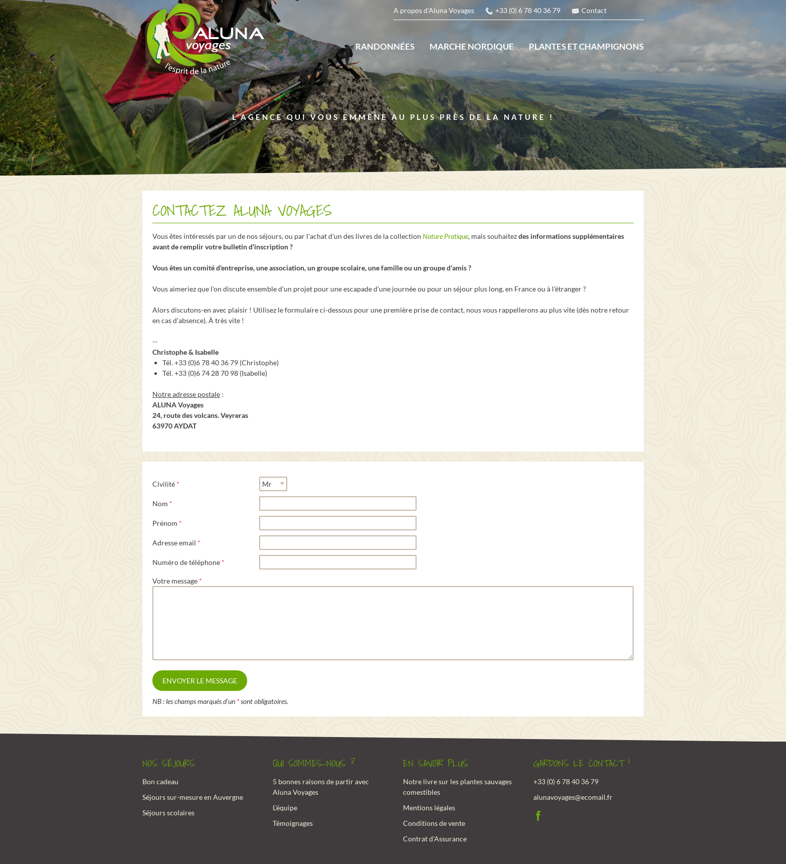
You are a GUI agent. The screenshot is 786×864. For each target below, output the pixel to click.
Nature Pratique (445, 236)
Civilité (163, 484)
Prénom (164, 523)
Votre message (175, 581)
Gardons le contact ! (581, 764)
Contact (594, 10)
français (624, 13)
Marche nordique (472, 46)
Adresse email (174, 542)
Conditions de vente (434, 823)
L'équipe (285, 807)
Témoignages (293, 823)
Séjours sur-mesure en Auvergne (192, 797)
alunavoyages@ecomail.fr (573, 797)
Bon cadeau (160, 781)
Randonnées (385, 46)
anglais (638, 13)
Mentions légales (429, 807)
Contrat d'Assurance (435, 838)
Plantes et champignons (586, 46)
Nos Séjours (168, 764)
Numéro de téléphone (186, 562)
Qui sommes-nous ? (314, 764)
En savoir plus (435, 764)
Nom (160, 503)
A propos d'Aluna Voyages (434, 10)
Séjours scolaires (168, 812)
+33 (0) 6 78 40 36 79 (527, 10)
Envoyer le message (199, 680)
